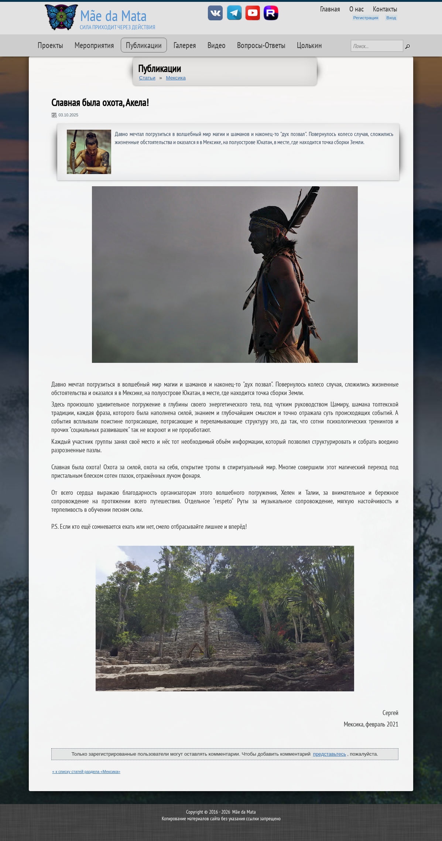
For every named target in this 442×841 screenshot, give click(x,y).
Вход (391, 18)
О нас (356, 9)
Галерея (185, 45)
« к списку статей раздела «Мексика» (86, 771)
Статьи (147, 78)
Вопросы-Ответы (261, 45)
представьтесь (329, 754)
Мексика (175, 78)
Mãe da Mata (113, 15)
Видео (217, 45)
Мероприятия (94, 45)
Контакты (385, 9)
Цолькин (309, 45)
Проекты (50, 45)
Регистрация (365, 18)
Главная (330, 9)
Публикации (144, 45)
